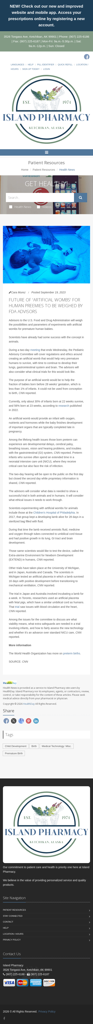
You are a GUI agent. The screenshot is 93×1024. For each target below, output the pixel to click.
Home (24, 169)
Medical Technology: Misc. (57, 746)
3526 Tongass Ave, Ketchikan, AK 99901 (30, 36)
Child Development (15, 746)
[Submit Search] (80, 197)
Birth (34, 746)
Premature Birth (14, 753)
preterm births (71, 653)
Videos (44, 207)
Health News (20, 207)
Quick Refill (65, 64)
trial (17, 606)
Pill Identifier (45, 64)
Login (46, 69)
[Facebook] (86, 56)
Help (30, 64)
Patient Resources (44, 169)
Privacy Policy (12, 940)
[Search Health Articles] (40, 197)
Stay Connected (13, 916)
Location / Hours (13, 934)
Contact (8, 922)
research (64, 405)
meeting (35, 349)
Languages (17, 64)
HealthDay (29, 703)
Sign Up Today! (31, 69)
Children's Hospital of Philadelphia (54, 512)
